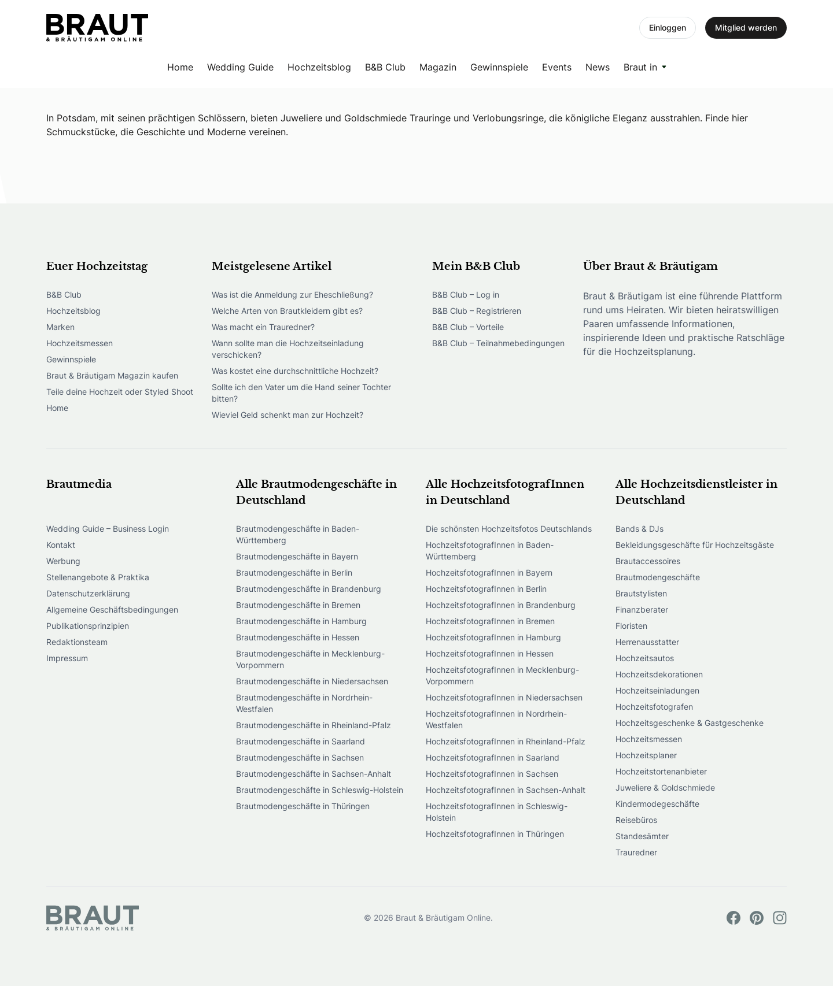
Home (180, 67)
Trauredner (636, 852)
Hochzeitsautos (644, 658)
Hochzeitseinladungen (657, 690)
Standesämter (642, 836)
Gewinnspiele (499, 67)
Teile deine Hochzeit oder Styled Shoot (119, 391)
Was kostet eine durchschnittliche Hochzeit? (295, 370)
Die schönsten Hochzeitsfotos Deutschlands (509, 528)
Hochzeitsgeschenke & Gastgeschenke (689, 722)
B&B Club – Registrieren (476, 310)
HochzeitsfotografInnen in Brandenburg (501, 604)
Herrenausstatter (647, 641)
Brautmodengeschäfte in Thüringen (303, 805)
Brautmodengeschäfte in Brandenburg (308, 588)
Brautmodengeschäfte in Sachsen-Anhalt (313, 773)
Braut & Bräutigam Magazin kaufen (112, 375)
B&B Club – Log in (465, 294)
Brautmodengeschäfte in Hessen (297, 637)
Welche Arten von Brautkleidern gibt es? (287, 310)
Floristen (631, 625)
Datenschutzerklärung (88, 593)
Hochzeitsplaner (646, 755)
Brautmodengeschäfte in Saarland (300, 741)
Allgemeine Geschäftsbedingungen (112, 609)
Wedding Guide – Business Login (107, 528)
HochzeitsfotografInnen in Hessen (490, 653)
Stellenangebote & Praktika (97, 577)
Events (557, 67)
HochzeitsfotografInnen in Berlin (486, 588)
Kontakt (60, 544)
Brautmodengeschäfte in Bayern (297, 556)
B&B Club (385, 67)
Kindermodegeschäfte (657, 803)
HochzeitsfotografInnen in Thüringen (495, 833)
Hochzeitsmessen (79, 343)
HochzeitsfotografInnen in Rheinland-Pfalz (505, 741)
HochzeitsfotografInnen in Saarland (492, 757)
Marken (60, 326)
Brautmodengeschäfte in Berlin (294, 572)
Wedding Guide (240, 67)
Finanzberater (641, 609)
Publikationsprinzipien (87, 625)
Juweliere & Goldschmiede (665, 787)
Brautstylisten (641, 593)
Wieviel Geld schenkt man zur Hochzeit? (287, 414)
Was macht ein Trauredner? (263, 326)
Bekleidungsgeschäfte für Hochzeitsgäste (694, 544)
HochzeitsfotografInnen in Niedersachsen (504, 697)
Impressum (67, 658)
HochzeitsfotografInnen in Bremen (490, 621)
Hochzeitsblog (319, 67)
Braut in (640, 67)
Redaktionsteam (77, 641)
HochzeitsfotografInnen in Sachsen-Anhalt (505, 789)
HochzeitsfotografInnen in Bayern (489, 572)
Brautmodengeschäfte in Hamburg (301, 621)
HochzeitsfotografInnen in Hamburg (493, 637)
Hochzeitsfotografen (654, 706)
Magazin (437, 67)
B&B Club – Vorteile (468, 326)
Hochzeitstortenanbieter (661, 771)
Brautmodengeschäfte (657, 577)
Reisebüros (636, 819)
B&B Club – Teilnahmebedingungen (498, 343)
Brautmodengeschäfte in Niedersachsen (312, 681)
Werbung (63, 560)
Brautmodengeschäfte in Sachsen (300, 757)
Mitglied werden (746, 27)
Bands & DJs (639, 528)
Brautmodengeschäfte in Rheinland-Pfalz (313, 725)
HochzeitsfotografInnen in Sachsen (492, 773)
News (597, 67)
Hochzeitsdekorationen (659, 674)
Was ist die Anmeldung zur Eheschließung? (292, 294)
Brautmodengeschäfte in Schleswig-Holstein (319, 789)
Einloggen (667, 27)
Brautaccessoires (647, 560)
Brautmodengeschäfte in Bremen (298, 604)
